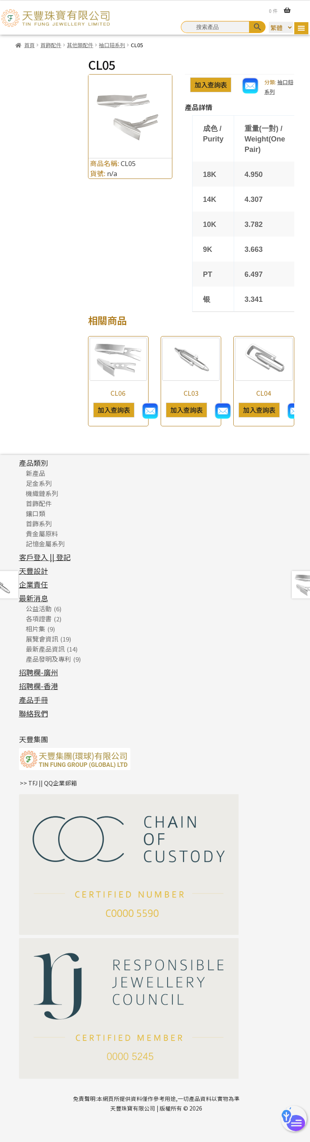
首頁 (29, 45)
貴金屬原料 (42, 533)
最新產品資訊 (45, 649)
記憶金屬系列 (45, 543)
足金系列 (39, 483)
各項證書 (39, 618)
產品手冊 (33, 699)
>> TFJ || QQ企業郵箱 (48, 783)
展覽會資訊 (42, 639)
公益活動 (39, 608)
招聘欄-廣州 (38, 672)
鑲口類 (35, 513)
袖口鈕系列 (112, 45)
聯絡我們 (33, 713)
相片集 (35, 628)
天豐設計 (33, 570)
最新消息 (33, 598)
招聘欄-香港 (38, 686)
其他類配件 (80, 45)
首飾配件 (50, 45)
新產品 (35, 473)
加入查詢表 (211, 84)
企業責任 (33, 584)
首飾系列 (39, 523)
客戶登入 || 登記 (45, 557)
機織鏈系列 (42, 493)
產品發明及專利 (48, 659)
